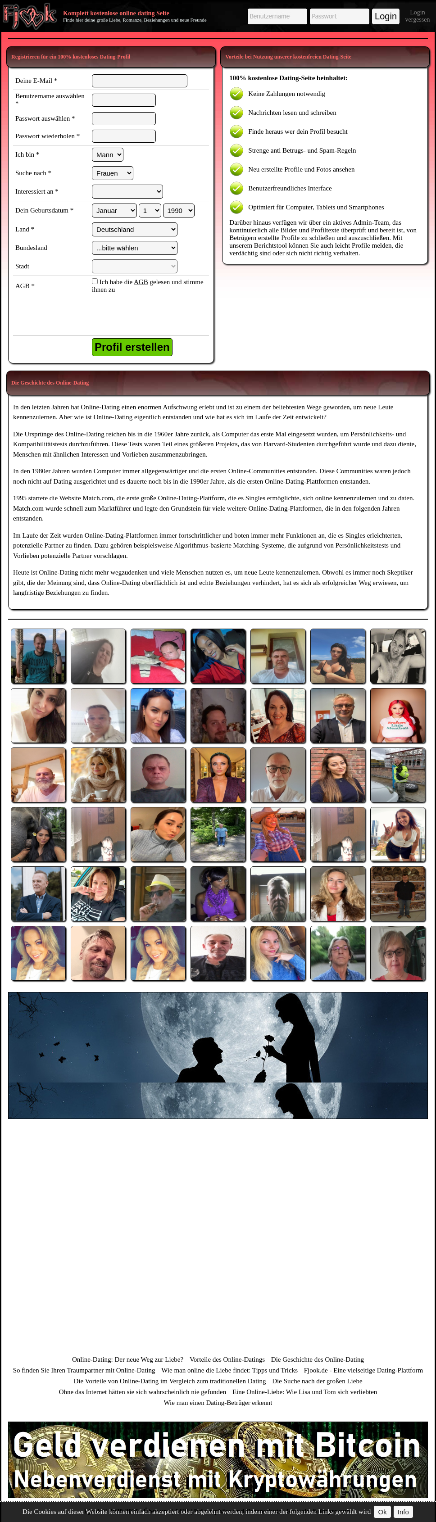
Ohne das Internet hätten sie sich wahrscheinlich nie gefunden (143, 1391)
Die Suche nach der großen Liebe (317, 1381)
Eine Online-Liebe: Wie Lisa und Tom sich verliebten (304, 1391)
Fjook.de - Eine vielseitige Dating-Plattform (363, 1370)
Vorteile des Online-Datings (227, 1359)
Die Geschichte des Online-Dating (317, 1359)
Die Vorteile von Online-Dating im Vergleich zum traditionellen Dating (169, 1381)
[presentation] (138, 315)
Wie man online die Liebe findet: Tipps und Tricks (229, 1370)
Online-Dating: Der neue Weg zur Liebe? (127, 1359)
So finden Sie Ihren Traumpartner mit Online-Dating (84, 1370)
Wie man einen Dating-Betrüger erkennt (218, 1402)
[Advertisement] (218, 1055)
